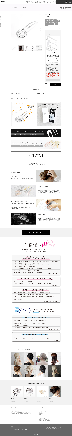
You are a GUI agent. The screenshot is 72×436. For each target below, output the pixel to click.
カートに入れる (55, 84)
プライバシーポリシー (57, 428)
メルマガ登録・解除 (58, 429)
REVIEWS (36, 2)
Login (60, 2)
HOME (12, 7)
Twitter (70, 8)
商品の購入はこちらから (36, 232)
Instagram (63, 8)
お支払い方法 (48, 427)
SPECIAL (44, 2)
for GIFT (41, 2)
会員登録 (48, 429)
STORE (48, 2)
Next (41, 29)
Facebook (61, 8)
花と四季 (20, 7)
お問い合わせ (59, 427)
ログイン (52, 429)
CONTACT (33, 2)
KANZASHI (15, 7)
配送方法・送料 (53, 427)
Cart (66, 2)
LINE (68, 8)
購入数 (46, 83)
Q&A (70, 2)
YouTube (66, 8)
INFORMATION (53, 2)
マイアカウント (43, 429)
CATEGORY (28, 2)
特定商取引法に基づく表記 (49, 428)
